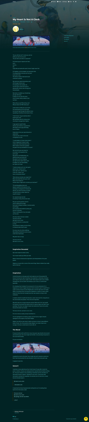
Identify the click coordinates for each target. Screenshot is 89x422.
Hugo (71, 418)
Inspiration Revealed (68, 35)
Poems (14, 17)
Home (14, 1)
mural (26, 47)
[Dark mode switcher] (75, 1)
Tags (14, 416)
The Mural (66, 39)
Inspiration (66, 37)
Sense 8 (66, 41)
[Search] (73, 1)
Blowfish (74, 418)
